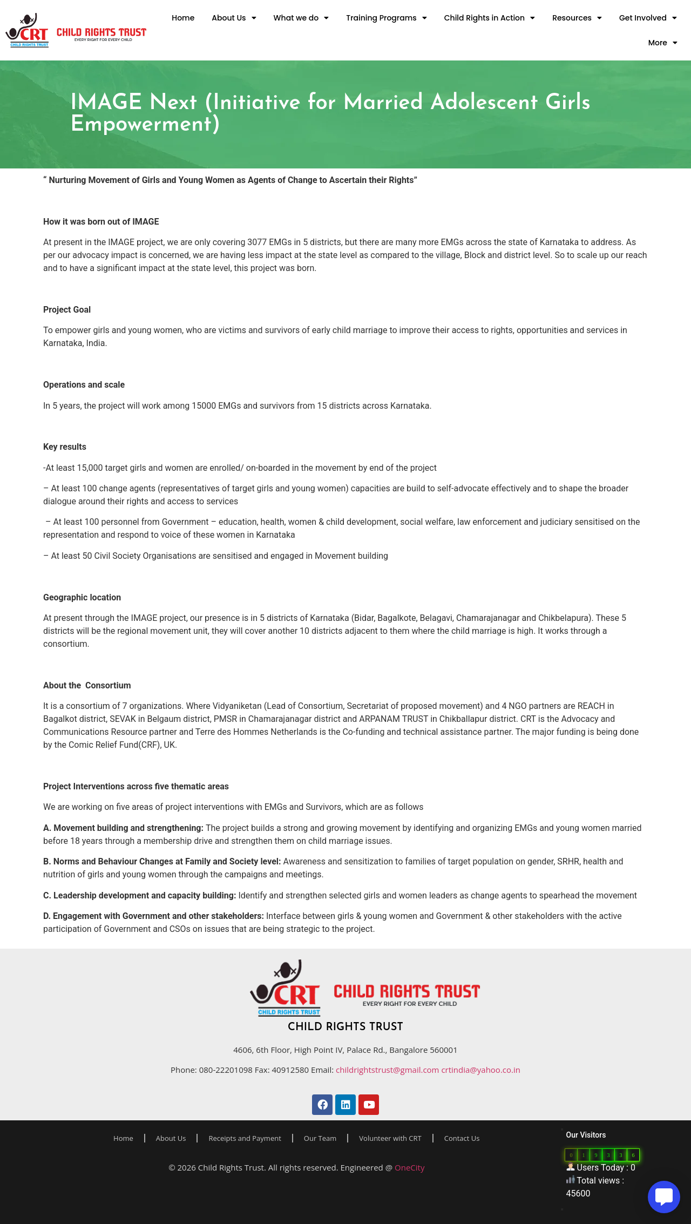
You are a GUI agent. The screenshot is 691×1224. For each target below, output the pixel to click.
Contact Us (462, 1138)
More (663, 42)
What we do (301, 18)
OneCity (409, 1167)
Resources (577, 18)
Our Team (320, 1138)
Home (183, 17)
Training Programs (386, 18)
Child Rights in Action (489, 18)
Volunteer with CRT (390, 1138)
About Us (234, 18)
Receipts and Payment (244, 1138)
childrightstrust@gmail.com (388, 1069)
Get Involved (648, 18)
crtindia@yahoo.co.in (480, 1069)
